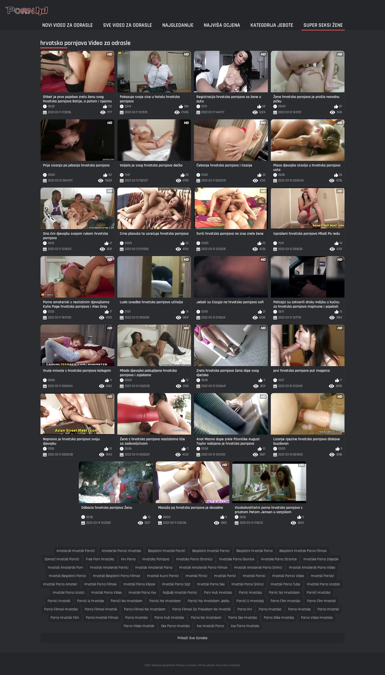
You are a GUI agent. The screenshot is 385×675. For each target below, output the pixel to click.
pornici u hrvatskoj (250, 601)
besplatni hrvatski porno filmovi (303, 551)
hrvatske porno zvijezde (320, 559)
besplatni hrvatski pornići (166, 551)
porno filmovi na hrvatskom (144, 609)
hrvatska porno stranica (194, 559)
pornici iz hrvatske (90, 601)
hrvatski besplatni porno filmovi (116, 576)
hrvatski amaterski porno (153, 567)
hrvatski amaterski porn (65, 567)
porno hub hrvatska (169, 617)
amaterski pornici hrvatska (121, 551)
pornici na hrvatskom (165, 601)
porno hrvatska (270, 609)
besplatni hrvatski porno (254, 551)
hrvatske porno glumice (236, 559)
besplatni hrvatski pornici (211, 551)
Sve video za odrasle (127, 25)
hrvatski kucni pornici (163, 576)
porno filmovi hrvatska (61, 609)
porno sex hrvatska (242, 617)
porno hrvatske (299, 609)
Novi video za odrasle (67, 25)
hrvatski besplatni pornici (67, 576)
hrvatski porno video (106, 592)
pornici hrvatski (59, 601)
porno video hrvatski (139, 626)
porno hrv (244, 609)
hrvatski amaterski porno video (312, 567)
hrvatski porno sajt (176, 584)
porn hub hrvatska (218, 592)
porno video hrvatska (317, 617)
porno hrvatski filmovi (102, 617)
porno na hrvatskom (206, 617)
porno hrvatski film (65, 617)
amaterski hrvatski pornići (75, 551)
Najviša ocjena (222, 25)
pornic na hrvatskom (284, 592)
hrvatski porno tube (285, 584)
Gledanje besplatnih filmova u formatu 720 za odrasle (183, 665)
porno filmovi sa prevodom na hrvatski (201, 609)
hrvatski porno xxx (142, 592)
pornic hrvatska (250, 592)
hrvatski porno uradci (68, 592)
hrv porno (128, 559)
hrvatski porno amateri (60, 584)
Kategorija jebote (271, 25)
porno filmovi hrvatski (101, 609)
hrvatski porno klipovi (139, 584)
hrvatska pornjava (155, 559)
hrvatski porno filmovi (100, 584)
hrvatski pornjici (322, 576)
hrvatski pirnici (196, 576)
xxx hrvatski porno (210, 626)
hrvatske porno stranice (279, 559)
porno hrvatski (328, 609)
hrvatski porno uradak (323, 584)
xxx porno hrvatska (245, 626)
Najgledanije (177, 25)
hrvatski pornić (225, 576)
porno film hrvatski (321, 601)
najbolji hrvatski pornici (180, 592)
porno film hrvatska (285, 601)
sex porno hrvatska (175, 626)
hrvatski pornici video (288, 576)
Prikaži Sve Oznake (192, 638)
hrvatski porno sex (211, 584)
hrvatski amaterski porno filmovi (203, 567)
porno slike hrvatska (279, 617)
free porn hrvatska (100, 559)
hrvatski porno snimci (248, 584)
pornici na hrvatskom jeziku (209, 601)
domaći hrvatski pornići (62, 559)
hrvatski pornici (254, 576)
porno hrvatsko (136, 617)
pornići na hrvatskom (126, 601)
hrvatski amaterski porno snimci (258, 567)
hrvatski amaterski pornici (109, 567)
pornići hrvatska (318, 592)
